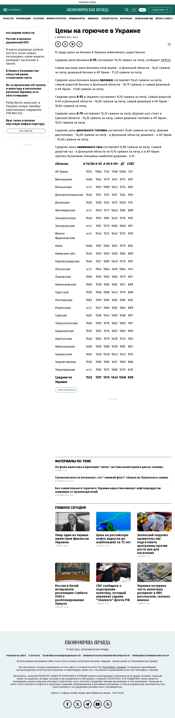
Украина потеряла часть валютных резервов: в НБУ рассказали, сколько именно (153, 593)
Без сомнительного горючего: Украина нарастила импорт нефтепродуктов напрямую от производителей (108, 490)
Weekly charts (164, 18)
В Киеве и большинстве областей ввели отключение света (22, 74)
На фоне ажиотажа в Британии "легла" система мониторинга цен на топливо (109, 467)
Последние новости (20, 32)
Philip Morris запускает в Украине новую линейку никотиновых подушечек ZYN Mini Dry (24, 108)
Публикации (23, 18)
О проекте (34, 655)
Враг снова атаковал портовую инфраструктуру (25, 122)
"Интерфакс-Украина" (114, 667)
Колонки (38, 18)
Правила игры (77, 18)
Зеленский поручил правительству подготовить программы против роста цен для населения (152, 544)
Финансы (93, 18)
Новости (8, 18)
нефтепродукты (66, 390)
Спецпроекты (109, 18)
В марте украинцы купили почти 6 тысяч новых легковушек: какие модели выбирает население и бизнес (25, 56)
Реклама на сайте (16, 655)
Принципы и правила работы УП (150, 655)
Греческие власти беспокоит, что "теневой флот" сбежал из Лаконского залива (111, 477)
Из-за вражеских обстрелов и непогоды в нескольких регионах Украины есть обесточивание (26, 90)
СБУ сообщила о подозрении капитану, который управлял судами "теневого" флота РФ (113, 593)
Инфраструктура (56, 18)
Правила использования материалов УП (106, 655)
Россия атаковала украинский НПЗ (18, 40)
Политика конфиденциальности (61, 655)
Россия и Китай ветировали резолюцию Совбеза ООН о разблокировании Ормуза (71, 594)
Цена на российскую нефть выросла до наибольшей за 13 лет (113, 538)
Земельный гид (144, 18)
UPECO (165, 60)
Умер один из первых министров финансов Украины (72, 538)
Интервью (126, 18)
